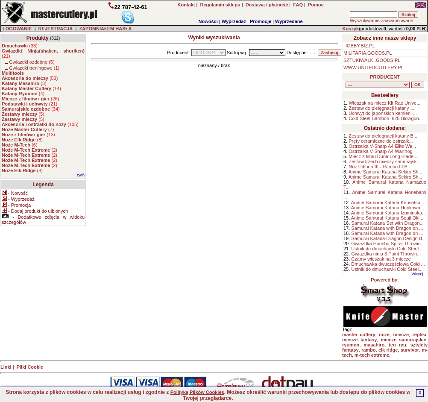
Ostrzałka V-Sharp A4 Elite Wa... (382, 146)
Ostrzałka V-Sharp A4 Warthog (380, 151)
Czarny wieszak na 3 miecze (380, 258)
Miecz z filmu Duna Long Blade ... (384, 156)
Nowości (208, 21)
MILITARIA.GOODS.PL (367, 53)
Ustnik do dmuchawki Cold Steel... (386, 248)
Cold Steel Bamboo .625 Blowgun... (386, 118)
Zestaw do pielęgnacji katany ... (381, 108)
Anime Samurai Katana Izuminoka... (388, 212)
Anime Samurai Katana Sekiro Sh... (385, 171)
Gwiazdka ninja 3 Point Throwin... (386, 253)
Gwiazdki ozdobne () (31, 62)
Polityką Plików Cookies (197, 392)
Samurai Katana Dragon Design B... (388, 238)
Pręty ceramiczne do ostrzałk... (381, 141)
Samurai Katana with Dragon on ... (387, 228)
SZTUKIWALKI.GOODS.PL (371, 60)
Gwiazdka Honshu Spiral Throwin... (388, 243)
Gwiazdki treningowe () (34, 67)
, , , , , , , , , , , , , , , (378, 85)
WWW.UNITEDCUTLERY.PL (373, 67)
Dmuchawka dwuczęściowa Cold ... (388, 264)
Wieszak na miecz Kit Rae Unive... (384, 103)
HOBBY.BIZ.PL (359, 45)
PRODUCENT (385, 76)
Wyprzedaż (234, 21)
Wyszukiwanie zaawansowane (381, 20)
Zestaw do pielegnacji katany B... (383, 135)
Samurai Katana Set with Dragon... (387, 223)
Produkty (37, 38)
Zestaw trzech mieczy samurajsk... (384, 161)
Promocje (260, 21)
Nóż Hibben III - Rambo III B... (380, 166)
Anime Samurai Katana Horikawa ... (388, 207)
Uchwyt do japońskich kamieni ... (383, 113)
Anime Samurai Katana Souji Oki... (387, 217)
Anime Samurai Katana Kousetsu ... (388, 202)
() (20, 45)
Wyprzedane (289, 21)
